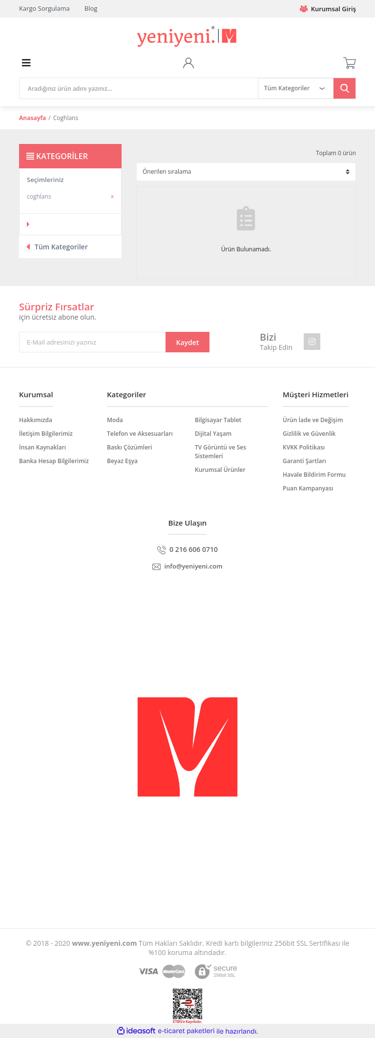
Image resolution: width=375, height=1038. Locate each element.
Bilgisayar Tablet (218, 420)
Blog (91, 8)
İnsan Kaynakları (42, 447)
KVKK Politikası (304, 447)
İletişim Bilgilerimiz (46, 433)
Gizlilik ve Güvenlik (309, 433)
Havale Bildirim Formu (314, 474)
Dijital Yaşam (213, 433)
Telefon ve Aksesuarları (140, 433)
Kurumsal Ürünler (220, 470)
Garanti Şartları (304, 461)
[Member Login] (188, 63)
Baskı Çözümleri (129, 447)
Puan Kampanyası (308, 488)
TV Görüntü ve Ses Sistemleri (220, 451)
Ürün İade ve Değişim (313, 420)
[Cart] (349, 63)
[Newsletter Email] (114, 342)
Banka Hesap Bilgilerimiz (54, 461)
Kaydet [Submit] (187, 342)
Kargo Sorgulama (44, 8)
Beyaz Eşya (122, 461)
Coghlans (65, 118)
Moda (115, 420)
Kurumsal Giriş (328, 8)
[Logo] (188, 37)
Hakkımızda (35, 420)
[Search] (139, 88)
